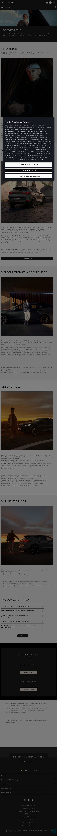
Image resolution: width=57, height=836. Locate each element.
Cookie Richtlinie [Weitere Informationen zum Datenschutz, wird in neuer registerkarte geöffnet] (37, 159)
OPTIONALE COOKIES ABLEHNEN (28, 176)
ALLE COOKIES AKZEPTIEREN (28, 165)
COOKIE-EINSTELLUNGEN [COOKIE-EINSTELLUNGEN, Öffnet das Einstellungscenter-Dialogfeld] (28, 170)
